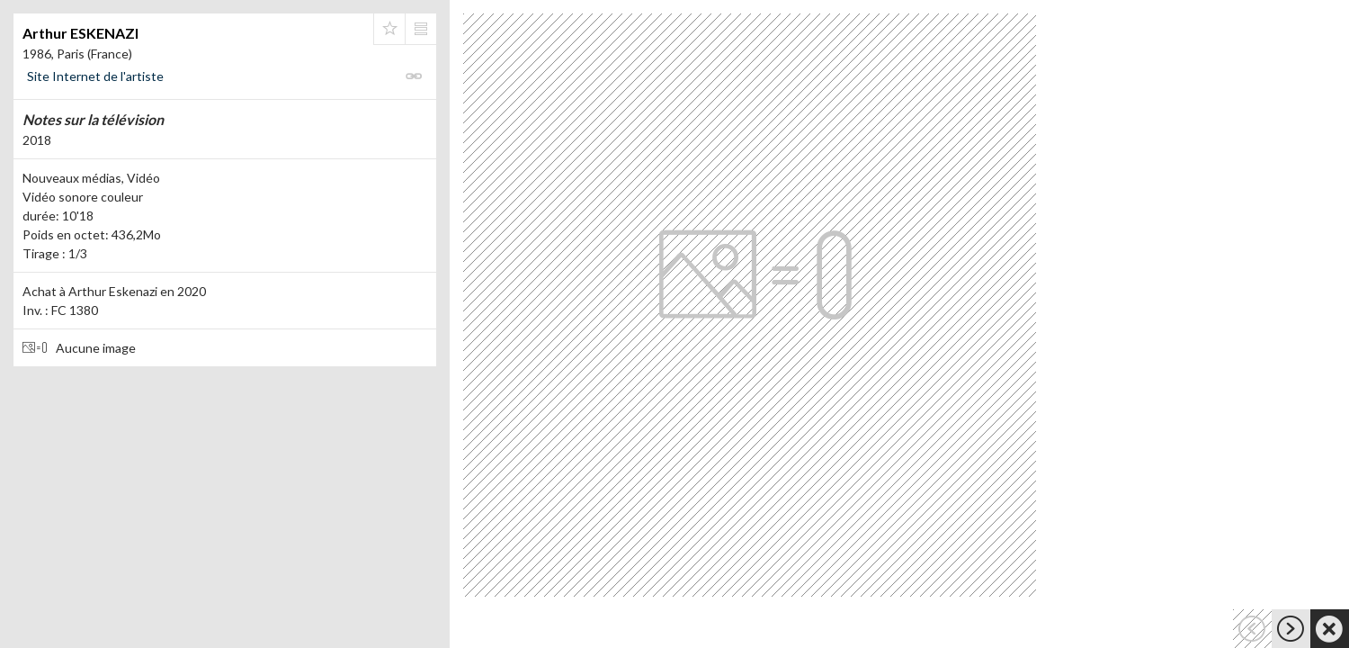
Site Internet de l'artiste (95, 76)
